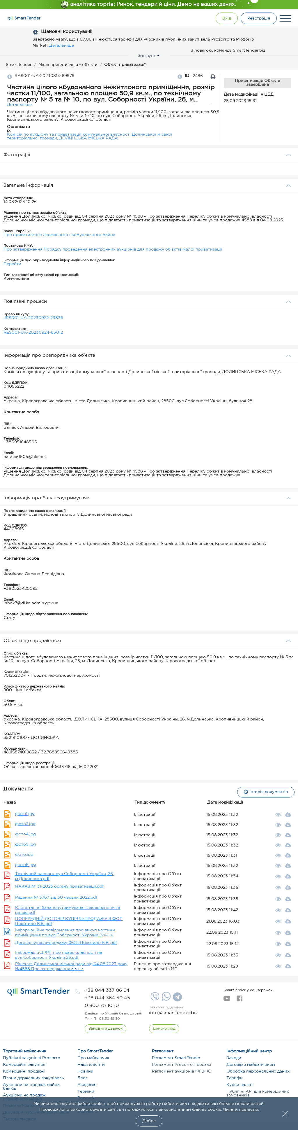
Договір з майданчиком (250, 1064)
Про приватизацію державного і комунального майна (59, 235)
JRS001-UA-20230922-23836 (33, 318)
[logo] (38, 992)
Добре (149, 1121)
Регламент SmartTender (176, 1058)
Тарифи (234, 1078)
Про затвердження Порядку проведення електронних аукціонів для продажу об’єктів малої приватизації (112, 249)
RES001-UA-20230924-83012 (33, 332)
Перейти (12, 264)
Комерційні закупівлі (25, 1064)
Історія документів (266, 792)
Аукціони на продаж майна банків (31, 1086)
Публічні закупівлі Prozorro (31, 1058)
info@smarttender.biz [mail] (173, 1013)
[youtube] (227, 1000)
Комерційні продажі (24, 1071)
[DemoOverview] (164, 1028)
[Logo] (24, 18)
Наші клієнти (91, 1064)
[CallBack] (105, 1028)
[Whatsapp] (165, 999)
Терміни (85, 1091)
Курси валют (239, 1085)
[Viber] (154, 999)
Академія (86, 1085)
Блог (82, 1078)
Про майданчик (93, 1058)
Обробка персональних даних (258, 1071)
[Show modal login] (227, 18)
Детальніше (61, 45)
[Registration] (259, 18)
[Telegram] (176, 999)
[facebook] (239, 1000)
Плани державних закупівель (33, 1078)
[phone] (107, 990)
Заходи (233, 1058)
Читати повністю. (241, 1109)
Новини (85, 1071)
